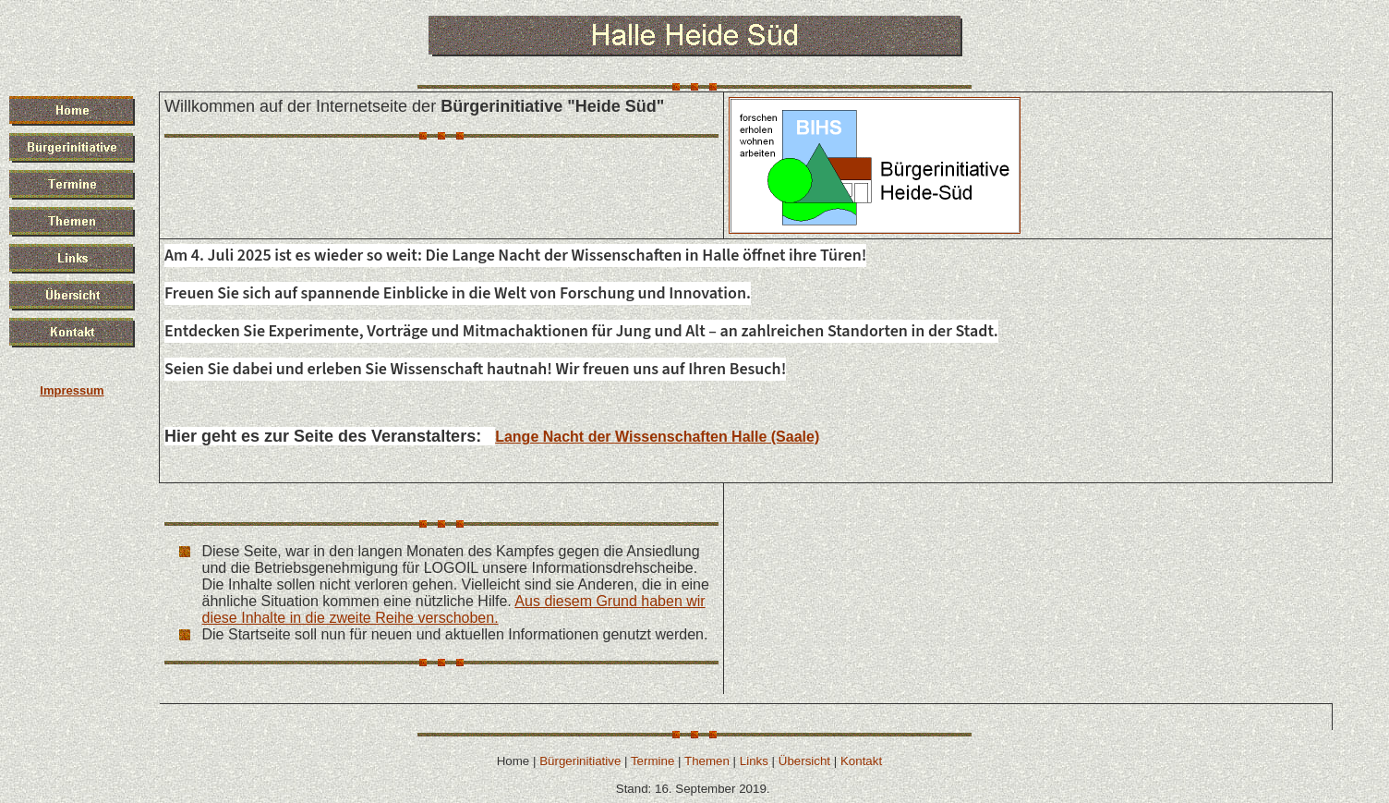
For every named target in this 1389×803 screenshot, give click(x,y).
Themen (707, 761)
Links (754, 761)
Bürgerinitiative (580, 761)
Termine (652, 761)
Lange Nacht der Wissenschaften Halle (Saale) (657, 436)
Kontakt (861, 761)
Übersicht (804, 761)
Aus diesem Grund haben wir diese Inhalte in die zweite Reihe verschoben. (454, 609)
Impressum (71, 390)
